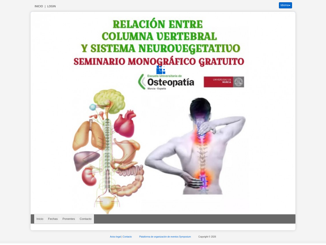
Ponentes (68, 219)
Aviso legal (116, 236)
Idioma (285, 5)
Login (51, 6)
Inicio (39, 6)
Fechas (53, 219)
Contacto (85, 219)
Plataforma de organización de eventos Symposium (165, 236)
